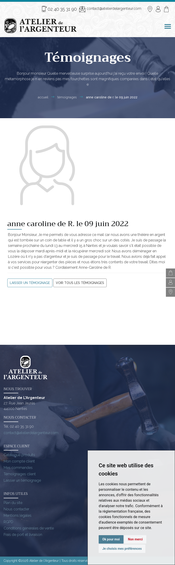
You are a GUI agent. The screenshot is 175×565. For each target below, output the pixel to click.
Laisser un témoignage (30, 283)
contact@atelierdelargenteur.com (110, 9)
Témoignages (67, 97)
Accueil (43, 97)
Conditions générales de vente (29, 528)
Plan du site (13, 503)
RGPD (8, 522)
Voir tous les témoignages (80, 283)
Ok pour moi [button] (111, 539)
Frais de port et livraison (23, 534)
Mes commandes (18, 467)
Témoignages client (20, 474)
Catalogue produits (19, 455)
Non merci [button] (135, 539)
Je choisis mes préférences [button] (122, 548)
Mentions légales (17, 515)
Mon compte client (19, 461)
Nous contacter (16, 509)
